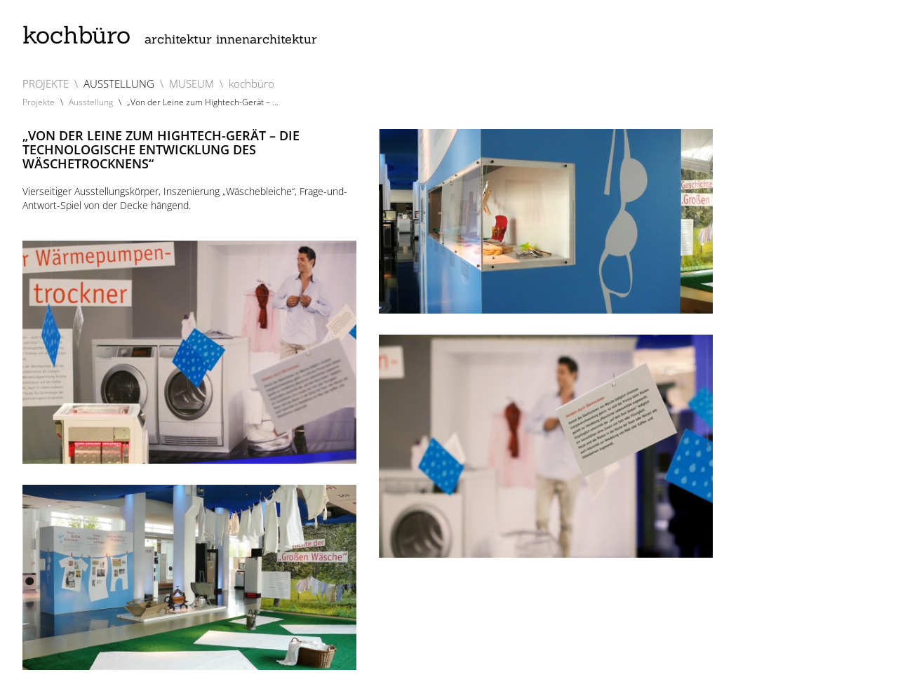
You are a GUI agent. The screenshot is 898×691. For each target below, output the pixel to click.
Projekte (38, 102)
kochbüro (169, 35)
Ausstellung (91, 102)
